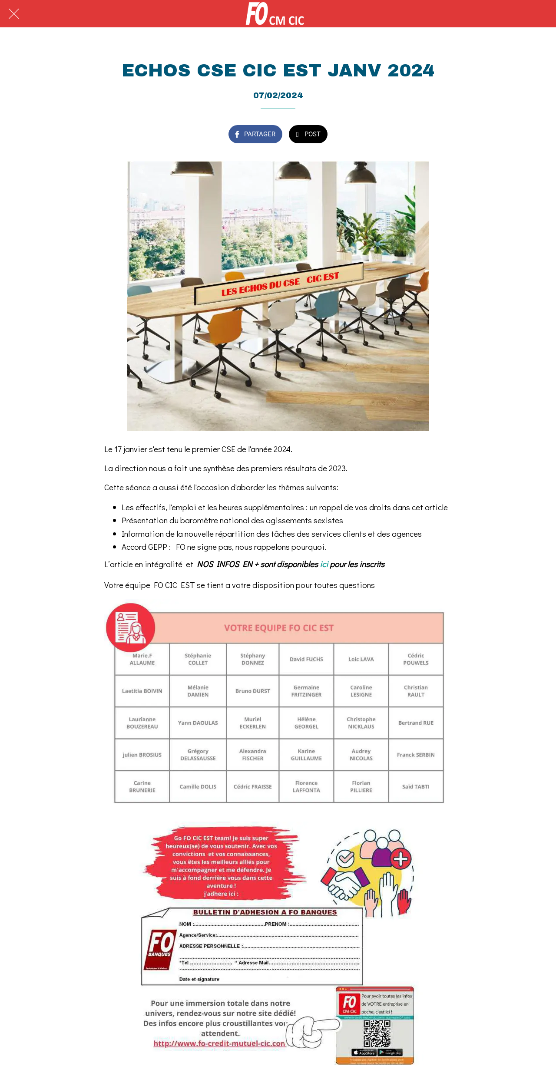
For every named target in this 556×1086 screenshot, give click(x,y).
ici (324, 563)
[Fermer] (14, 14)
